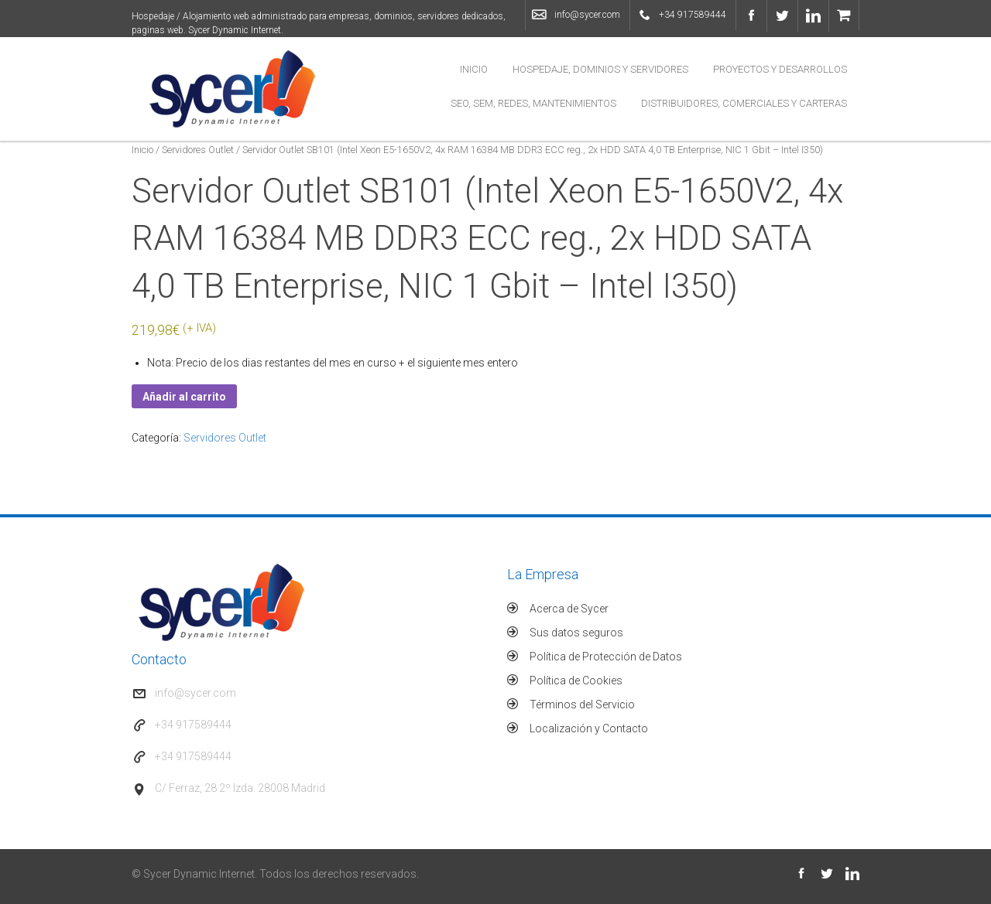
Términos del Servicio (582, 704)
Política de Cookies (576, 680)
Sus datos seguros (576, 632)
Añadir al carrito (184, 397)
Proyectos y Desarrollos (780, 69)
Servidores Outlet (198, 149)
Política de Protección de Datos (606, 656)
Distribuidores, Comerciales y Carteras (744, 103)
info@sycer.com (587, 14)
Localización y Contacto (589, 728)
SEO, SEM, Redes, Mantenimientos (533, 103)
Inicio (474, 69)
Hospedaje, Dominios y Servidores (600, 69)
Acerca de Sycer (569, 608)
